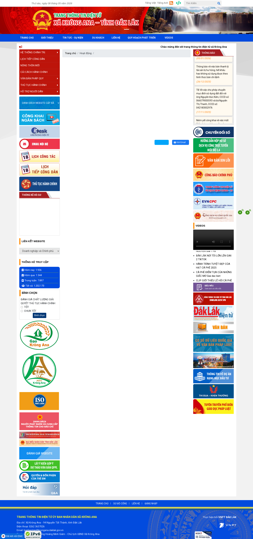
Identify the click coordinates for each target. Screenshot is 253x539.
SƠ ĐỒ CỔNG (120, 503)
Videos (200, 225)
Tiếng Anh (162, 3)
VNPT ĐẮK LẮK (227, 517)
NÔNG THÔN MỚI (30, 65)
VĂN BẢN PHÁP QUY (39, 78)
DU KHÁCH (98, 37)
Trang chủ (70, 53)
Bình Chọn (29, 292)
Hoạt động (86, 53)
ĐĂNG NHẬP (151, 503)
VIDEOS (169, 37)
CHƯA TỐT (30, 310)
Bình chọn (39, 315)
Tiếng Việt (150, 3)
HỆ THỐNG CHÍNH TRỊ (39, 52)
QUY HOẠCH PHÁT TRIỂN (142, 37)
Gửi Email (180, 142)
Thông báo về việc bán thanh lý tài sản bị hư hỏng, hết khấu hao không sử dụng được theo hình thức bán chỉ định (213, 76)
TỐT (26, 307)
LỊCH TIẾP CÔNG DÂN (32, 59)
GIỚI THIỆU (47, 37)
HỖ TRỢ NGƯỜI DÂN (39, 91)
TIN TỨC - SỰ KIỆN (72, 37)
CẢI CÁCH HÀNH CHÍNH (33, 72)
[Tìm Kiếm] (203, 3)
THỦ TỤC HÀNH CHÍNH (39, 85)
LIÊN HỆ (116, 37)
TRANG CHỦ (27, 37)
